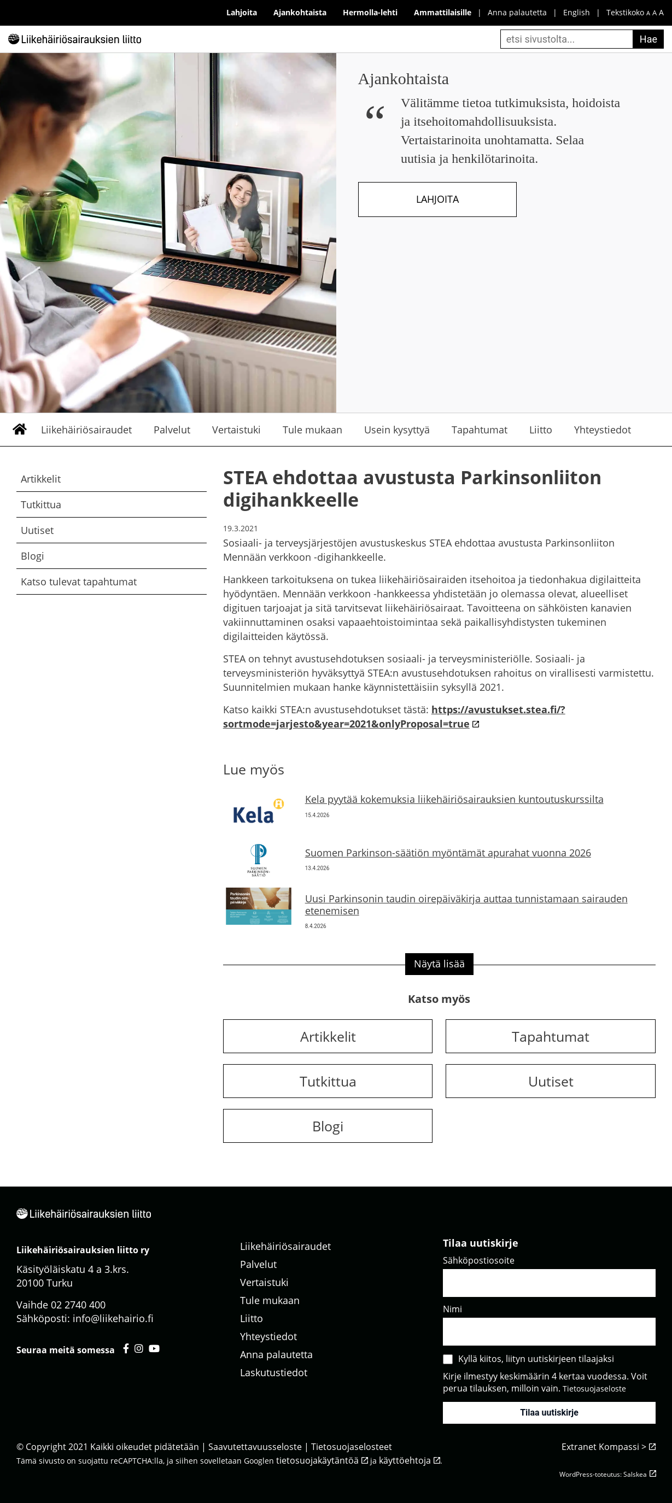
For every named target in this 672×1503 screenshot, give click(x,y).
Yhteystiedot (602, 429)
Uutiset (37, 530)
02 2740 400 (78, 1304)
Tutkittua (41, 504)
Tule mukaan (312, 429)
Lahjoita (437, 199)
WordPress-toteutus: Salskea (603, 1474)
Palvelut (172, 429)
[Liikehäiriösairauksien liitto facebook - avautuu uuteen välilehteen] (126, 1348)
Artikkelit (41, 478)
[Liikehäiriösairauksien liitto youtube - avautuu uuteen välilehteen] (154, 1348)
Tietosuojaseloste (594, 1388)
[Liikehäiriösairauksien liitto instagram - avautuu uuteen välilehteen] (139, 1348)
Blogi (32, 555)
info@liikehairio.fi (113, 1318)
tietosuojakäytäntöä (317, 1460)
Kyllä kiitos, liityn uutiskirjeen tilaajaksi (536, 1358)
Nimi (452, 1309)
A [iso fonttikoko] (661, 12)
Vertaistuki (236, 429)
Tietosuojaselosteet (351, 1447)
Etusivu (19, 429)
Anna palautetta (517, 12)
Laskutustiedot (273, 1372)
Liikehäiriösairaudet (86, 429)
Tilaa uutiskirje (549, 1412)
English (576, 12)
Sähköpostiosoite (479, 1260)
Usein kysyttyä (397, 429)
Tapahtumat (479, 429)
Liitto (540, 429)
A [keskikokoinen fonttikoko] (654, 12)
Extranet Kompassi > (604, 1447)
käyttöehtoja (405, 1460)
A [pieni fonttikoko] (648, 13)
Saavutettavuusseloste (255, 1447)
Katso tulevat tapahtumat (79, 581)
